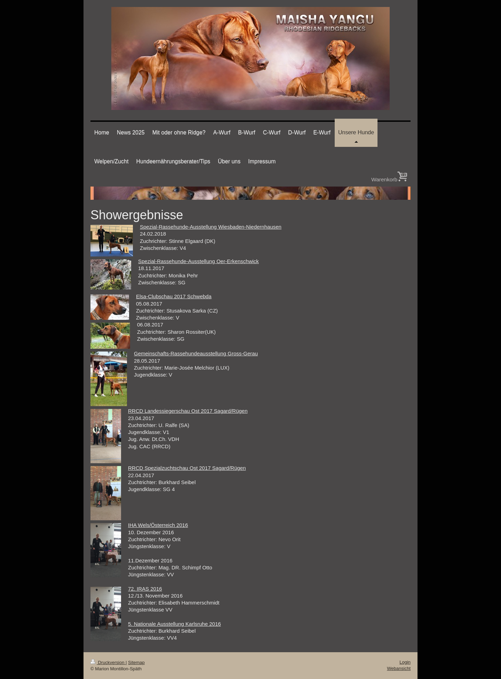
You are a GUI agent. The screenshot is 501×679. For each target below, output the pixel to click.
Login (405, 662)
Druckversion (108, 662)
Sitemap (136, 662)
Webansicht (399, 668)
